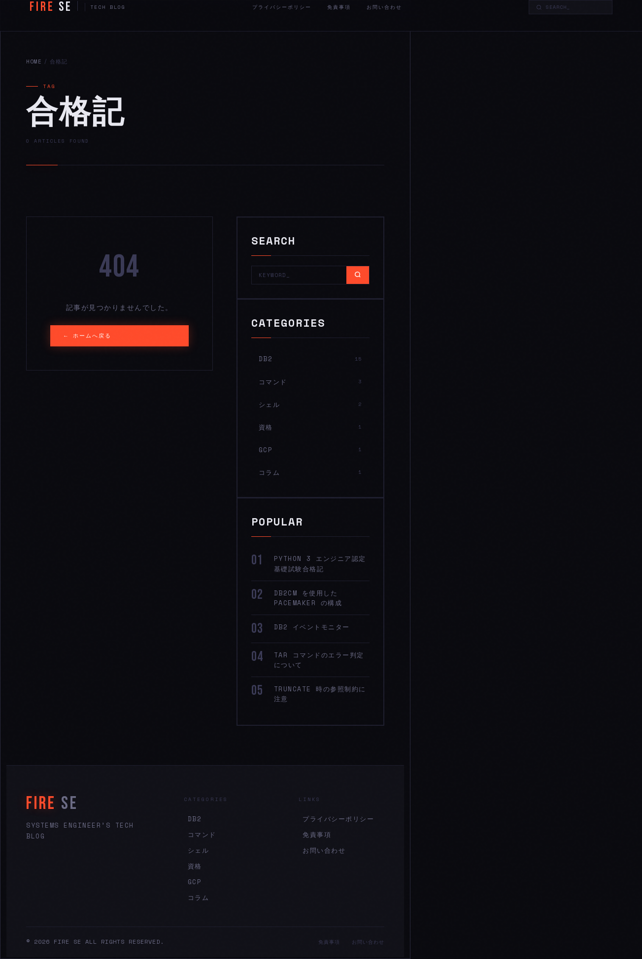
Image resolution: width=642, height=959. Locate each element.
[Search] (575, 7)
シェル (198, 850)
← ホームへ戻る (87, 336)
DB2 (195, 819)
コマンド (202, 834)
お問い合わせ (384, 7)
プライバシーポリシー (281, 7)
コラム (198, 897)
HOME (34, 61)
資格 (195, 866)
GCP (195, 882)
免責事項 (339, 7)
